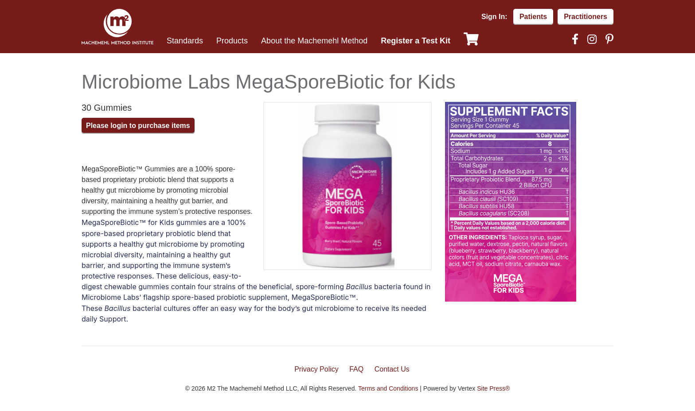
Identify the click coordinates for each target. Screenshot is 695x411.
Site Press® (493, 388)
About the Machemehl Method (314, 40)
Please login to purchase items (138, 125)
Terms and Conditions (388, 388)
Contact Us (392, 369)
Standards (185, 40)
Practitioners (585, 16)
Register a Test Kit (415, 40)
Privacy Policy (316, 369)
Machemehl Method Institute (117, 26)
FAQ (356, 369)
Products (232, 40)
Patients (533, 16)
